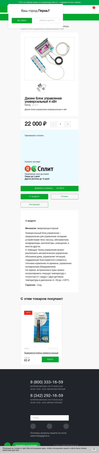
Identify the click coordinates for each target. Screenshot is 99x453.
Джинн (35, 105)
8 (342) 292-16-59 (46, 396)
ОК (94, 449)
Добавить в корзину (26, 446)
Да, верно (21, 20)
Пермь (44, 11)
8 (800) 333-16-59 (46, 382)
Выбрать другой (47, 20)
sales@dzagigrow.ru (40, 436)
